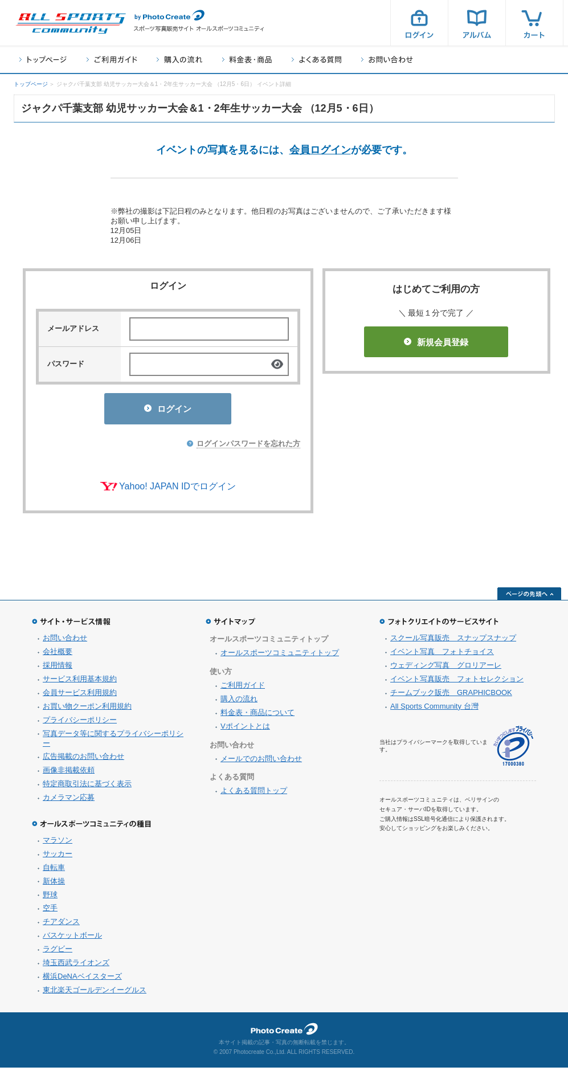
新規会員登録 (436, 342)
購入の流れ (179, 59)
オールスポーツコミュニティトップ (279, 656)
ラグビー (57, 952)
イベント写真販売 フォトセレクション (457, 682)
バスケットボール (72, 938)
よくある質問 (316, 59)
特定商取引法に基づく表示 (87, 787)
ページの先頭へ (529, 597)
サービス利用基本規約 (80, 682)
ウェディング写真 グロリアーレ (445, 668)
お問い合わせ (387, 59)
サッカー (57, 857)
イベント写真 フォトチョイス (442, 655)
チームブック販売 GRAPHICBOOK (451, 696)
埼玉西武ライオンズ (76, 966)
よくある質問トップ (253, 794)
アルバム (476, 23)
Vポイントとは (245, 729)
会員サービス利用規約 (80, 696)
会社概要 (57, 655)
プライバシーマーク (513, 749)
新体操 (54, 884)
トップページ (43, 59)
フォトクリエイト (284, 1032)
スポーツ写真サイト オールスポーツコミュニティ (70, 23)
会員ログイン (320, 150)
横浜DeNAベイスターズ (82, 979)
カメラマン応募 (69, 800)
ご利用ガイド (112, 59)
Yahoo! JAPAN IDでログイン (177, 489)
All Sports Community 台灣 (434, 709)
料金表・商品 (247, 59)
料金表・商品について (257, 716)
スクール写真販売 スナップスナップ (453, 641)
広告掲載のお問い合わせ (83, 759)
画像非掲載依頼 (69, 773)
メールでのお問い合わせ (261, 762)
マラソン (57, 843)
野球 (50, 898)
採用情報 (57, 668)
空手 (50, 911)
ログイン (419, 23)
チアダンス (61, 925)
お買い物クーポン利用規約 (87, 709)
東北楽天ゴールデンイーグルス (94, 993)
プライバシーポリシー (80, 723)
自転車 (54, 870)
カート (534, 23)
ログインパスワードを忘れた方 (248, 447)
